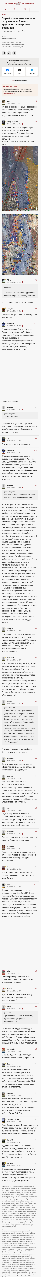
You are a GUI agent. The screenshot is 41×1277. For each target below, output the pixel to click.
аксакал (10, 407)
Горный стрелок (13, 1119)
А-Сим (9, 989)
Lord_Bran (11, 309)
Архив (4, 14)
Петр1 (9, 438)
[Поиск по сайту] (5, 8)
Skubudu (10, 1064)
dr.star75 (10, 1140)
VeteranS (10, 776)
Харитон (10, 1093)
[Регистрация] (25, 8)
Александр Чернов (9, 38)
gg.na (9, 1006)
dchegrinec (11, 846)
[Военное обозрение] (19, 3)
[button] (15, 8)
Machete (10, 1163)
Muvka (9, 701)
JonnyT (9, 101)
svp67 (9, 884)
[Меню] (34, 8)
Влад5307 (10, 629)
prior (8, 971)
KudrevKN (10, 658)
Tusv (8, 808)
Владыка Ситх (12, 122)
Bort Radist (11, 1049)
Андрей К (10, 323)
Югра (9, 867)
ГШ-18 (9, 280)
